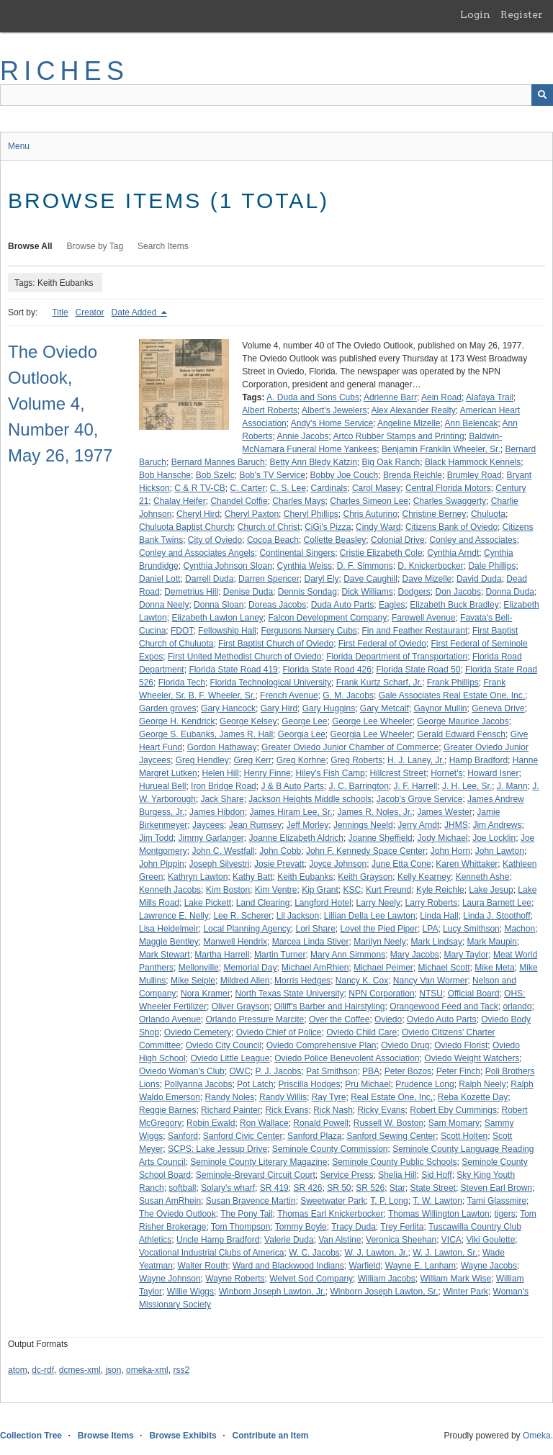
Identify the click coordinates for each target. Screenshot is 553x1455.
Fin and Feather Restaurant (414, 631)
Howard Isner (492, 773)
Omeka (537, 1436)
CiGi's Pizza (328, 527)
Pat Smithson (331, 1071)
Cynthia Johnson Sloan (227, 566)
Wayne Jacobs (489, 1266)
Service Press (346, 1175)
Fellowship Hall (227, 631)
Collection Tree (31, 1436)
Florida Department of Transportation (396, 657)
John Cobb (280, 851)
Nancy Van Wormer (430, 981)
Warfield (365, 1266)
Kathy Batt (252, 877)
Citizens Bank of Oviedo (451, 527)
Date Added (135, 312)
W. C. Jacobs (314, 1253)
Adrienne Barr (390, 397)
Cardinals (329, 488)
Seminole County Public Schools (394, 1162)
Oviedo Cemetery (197, 1032)
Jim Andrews (496, 825)
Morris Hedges (302, 981)
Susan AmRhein (170, 1201)
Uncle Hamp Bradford (217, 1240)
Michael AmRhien (315, 968)
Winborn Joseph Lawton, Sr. (384, 1292)
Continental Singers (297, 553)
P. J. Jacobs (278, 1071)
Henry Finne (266, 773)
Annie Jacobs (302, 436)
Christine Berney (435, 514)
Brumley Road (474, 475)
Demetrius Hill (191, 592)
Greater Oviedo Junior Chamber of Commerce (350, 747)
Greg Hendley (202, 760)
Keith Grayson (365, 877)
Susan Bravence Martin (251, 1201)
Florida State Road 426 (326, 670)
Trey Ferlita (401, 1227)
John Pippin (161, 864)
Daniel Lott (159, 579)
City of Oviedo (215, 540)
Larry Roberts (431, 903)
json (113, 1370)
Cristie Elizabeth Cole (381, 553)
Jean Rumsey (255, 825)
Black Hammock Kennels (473, 462)
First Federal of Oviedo (382, 644)
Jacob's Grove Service (420, 799)
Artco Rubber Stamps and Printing (398, 436)
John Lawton (499, 851)
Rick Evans (286, 1110)
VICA (451, 1240)
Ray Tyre (329, 1097)
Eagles (392, 605)
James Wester (444, 812)
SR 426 (307, 1188)
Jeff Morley (307, 825)
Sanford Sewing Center (391, 1136)
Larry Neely (378, 903)
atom (17, 1370)
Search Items (163, 246)
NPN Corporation (381, 993)
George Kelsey (248, 721)
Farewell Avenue (424, 618)
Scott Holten (464, 1136)
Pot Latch (255, 1084)
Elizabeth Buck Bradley (454, 605)
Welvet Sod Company (311, 1279)
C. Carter (248, 488)
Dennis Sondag (307, 592)
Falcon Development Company (327, 618)
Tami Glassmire (496, 1201)
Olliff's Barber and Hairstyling (329, 1006)
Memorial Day (249, 968)
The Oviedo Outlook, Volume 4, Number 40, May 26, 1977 (60, 403)
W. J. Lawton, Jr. (376, 1253)
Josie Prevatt (279, 864)
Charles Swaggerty (449, 501)
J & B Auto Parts (292, 786)
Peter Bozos (408, 1071)
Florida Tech (181, 682)
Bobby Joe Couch (344, 475)
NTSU (431, 993)
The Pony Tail (246, 1214)
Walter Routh (203, 1266)
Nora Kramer (205, 993)
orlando (517, 1006)
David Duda (479, 579)
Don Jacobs (458, 592)
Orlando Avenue (170, 1019)
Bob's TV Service (272, 475)
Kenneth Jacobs (170, 890)
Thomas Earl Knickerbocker (330, 1214)
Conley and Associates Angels (197, 553)
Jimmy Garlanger (210, 838)
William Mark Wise (455, 1279)
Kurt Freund (388, 890)
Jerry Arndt (418, 825)
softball (182, 1188)
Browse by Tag (95, 246)
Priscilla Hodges (309, 1084)
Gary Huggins (328, 708)
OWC (239, 1071)
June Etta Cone (401, 864)
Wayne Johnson (170, 1279)
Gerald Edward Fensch (461, 734)
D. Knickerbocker (430, 566)
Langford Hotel (323, 903)
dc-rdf (43, 1370)
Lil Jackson (297, 916)
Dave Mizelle (427, 579)
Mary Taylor (466, 955)
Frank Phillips (453, 682)
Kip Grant (320, 890)
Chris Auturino (370, 514)
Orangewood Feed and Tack (444, 1006)
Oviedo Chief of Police (279, 1032)
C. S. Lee (288, 488)
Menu (19, 146)
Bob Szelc (215, 475)
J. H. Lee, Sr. (467, 786)
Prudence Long (424, 1084)
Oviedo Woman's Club (182, 1071)
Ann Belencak (471, 423)
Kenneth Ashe (483, 877)
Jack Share (222, 799)
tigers (504, 1214)
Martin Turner (279, 955)
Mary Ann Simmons (347, 955)
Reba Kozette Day (473, 1097)
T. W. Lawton (437, 1201)
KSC (352, 890)
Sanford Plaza (314, 1136)
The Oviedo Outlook (177, 1214)
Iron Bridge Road (223, 786)
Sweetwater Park (333, 1201)
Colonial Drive (398, 540)
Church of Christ (269, 527)
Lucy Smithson (471, 929)
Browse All (30, 246)
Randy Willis (283, 1097)
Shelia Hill (397, 1175)
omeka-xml (147, 1370)
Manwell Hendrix (235, 942)
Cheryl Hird (198, 514)
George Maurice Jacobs (462, 721)
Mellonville (199, 968)
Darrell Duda (209, 579)
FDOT (182, 631)
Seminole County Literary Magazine (258, 1162)
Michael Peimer (383, 968)
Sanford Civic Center (243, 1136)
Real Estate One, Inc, (392, 1097)
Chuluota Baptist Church (186, 527)
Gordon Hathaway (222, 747)
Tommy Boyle (301, 1227)
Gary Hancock (228, 708)
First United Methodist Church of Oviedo (244, 657)
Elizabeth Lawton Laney (217, 618)
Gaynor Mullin (440, 708)
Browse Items (106, 1436)
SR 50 (339, 1188)
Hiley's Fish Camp (329, 773)
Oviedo (388, 1019)
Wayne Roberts (234, 1279)
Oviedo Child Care (361, 1032)
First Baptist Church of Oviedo (275, 644)
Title (60, 312)
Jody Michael (442, 838)
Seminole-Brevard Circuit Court (255, 1175)
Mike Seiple (193, 981)
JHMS (456, 825)
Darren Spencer (269, 579)
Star (397, 1188)
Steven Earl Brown (496, 1188)
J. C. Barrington (359, 786)
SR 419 (274, 1188)
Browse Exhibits (182, 1436)
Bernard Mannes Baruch (218, 462)
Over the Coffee (339, 1019)
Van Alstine (339, 1240)
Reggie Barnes (167, 1110)
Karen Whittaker (467, 864)
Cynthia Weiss (303, 566)
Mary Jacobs (414, 955)
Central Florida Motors (448, 488)
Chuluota (488, 514)
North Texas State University (289, 993)
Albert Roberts (269, 410)
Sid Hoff (436, 1175)
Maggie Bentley (169, 942)
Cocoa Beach (273, 540)
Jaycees (208, 825)
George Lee (304, 721)
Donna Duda (510, 592)
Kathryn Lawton (198, 877)
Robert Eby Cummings (453, 1110)
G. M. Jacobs (348, 695)
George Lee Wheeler (372, 721)
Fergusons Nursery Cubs (308, 631)
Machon (519, 929)
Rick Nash (333, 1110)
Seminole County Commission (330, 1149)
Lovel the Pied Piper (379, 929)
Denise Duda (248, 592)
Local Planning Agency (246, 929)
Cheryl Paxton (252, 514)
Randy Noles (230, 1097)
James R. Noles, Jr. (374, 812)
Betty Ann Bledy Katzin (312, 462)
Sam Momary (454, 1123)
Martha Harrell (221, 955)
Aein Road (441, 397)
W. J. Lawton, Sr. (445, 1253)
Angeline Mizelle (408, 423)
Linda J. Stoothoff (496, 916)
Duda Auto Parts (342, 605)
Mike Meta (494, 968)
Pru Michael (367, 1084)
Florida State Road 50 (419, 670)
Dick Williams (367, 592)
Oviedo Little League (229, 1058)
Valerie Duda (288, 1240)
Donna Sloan (218, 605)
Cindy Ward (378, 527)
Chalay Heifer (179, 501)
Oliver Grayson (240, 1006)
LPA (431, 929)
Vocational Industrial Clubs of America (211, 1253)
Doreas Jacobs (277, 605)
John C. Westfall (223, 851)
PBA (370, 1071)
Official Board (474, 993)
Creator (90, 312)
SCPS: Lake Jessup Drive (217, 1149)
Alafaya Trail (489, 397)
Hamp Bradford (478, 760)
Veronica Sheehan (401, 1240)
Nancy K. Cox (362, 981)
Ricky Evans (381, 1110)
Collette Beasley (335, 540)
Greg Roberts (356, 760)
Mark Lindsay (436, 942)
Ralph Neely (482, 1084)
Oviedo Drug (405, 1045)
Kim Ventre (276, 890)
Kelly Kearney (424, 877)
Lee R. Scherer (242, 916)
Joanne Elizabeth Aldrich (296, 838)
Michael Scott (444, 968)
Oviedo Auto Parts (442, 1019)
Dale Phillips (492, 566)
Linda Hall (439, 916)
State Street (433, 1188)
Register (521, 14)
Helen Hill (220, 773)
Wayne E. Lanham (420, 1266)
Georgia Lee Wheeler (371, 734)
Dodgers (414, 592)
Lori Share (315, 929)
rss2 (181, 1370)
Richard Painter (231, 1110)
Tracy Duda (353, 1227)
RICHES (64, 71)
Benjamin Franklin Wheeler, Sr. (441, 449)
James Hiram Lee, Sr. (290, 812)
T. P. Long (389, 1201)
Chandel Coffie (238, 501)
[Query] (276, 95)
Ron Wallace (264, 1123)
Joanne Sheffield (381, 838)
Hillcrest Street (397, 773)
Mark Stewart (164, 955)
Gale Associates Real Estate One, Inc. (452, 695)
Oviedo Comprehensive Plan (321, 1045)
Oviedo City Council (223, 1045)
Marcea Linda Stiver (310, 942)
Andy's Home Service (332, 423)
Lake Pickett (207, 903)
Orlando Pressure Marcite (255, 1019)
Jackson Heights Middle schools (310, 799)
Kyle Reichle (440, 890)
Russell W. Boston (388, 1123)
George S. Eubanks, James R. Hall (206, 734)
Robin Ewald (210, 1123)
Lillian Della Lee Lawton (369, 916)
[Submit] (542, 95)
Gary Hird (279, 708)
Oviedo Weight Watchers (471, 1058)
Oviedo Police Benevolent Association (346, 1058)
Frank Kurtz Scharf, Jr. (379, 682)
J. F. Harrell (416, 786)
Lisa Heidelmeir (169, 929)
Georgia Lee (301, 734)
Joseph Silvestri (219, 864)
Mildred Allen (245, 981)
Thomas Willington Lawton (439, 1214)
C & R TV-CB (199, 488)
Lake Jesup (491, 890)
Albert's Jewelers (334, 410)
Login (475, 14)
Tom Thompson (240, 1227)
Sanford (183, 1136)
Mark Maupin (492, 942)
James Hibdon (217, 812)
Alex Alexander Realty (413, 410)
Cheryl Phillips (311, 514)
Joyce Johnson (338, 864)
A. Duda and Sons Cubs (312, 397)
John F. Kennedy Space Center (366, 851)
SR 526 (370, 1188)
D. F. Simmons (365, 566)
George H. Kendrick (177, 721)
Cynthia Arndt (453, 553)
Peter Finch (458, 1071)
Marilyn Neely (380, 942)
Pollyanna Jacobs (198, 1084)
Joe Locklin (494, 838)
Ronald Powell (321, 1123)
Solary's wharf (228, 1188)
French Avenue (289, 695)
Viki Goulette (491, 1240)
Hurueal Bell (162, 786)
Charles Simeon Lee (369, 501)
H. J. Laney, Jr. (415, 760)
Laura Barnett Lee (496, 903)
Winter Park (465, 1292)
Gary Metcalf (384, 708)
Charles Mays (298, 501)
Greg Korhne (301, 760)
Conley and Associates (472, 540)
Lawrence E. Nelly (174, 916)
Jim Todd (156, 838)
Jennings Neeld (363, 825)
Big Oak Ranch (391, 462)
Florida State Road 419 (233, 670)
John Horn (450, 851)
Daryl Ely (321, 579)
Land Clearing (263, 903)
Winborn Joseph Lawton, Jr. (272, 1292)
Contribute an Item (270, 1436)
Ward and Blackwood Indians (288, 1266)
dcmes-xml (80, 1370)
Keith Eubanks (305, 877)
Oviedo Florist (460, 1045)
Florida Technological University (271, 682)
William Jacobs (386, 1279)
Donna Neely (164, 605)
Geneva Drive (498, 708)
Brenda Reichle (412, 475)
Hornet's (446, 773)
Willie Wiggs (190, 1292)
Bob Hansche (165, 475)
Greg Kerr (252, 760)
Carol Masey (376, 488)
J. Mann (512, 786)
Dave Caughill (370, 579)
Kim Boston (228, 890)
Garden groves (167, 708)
